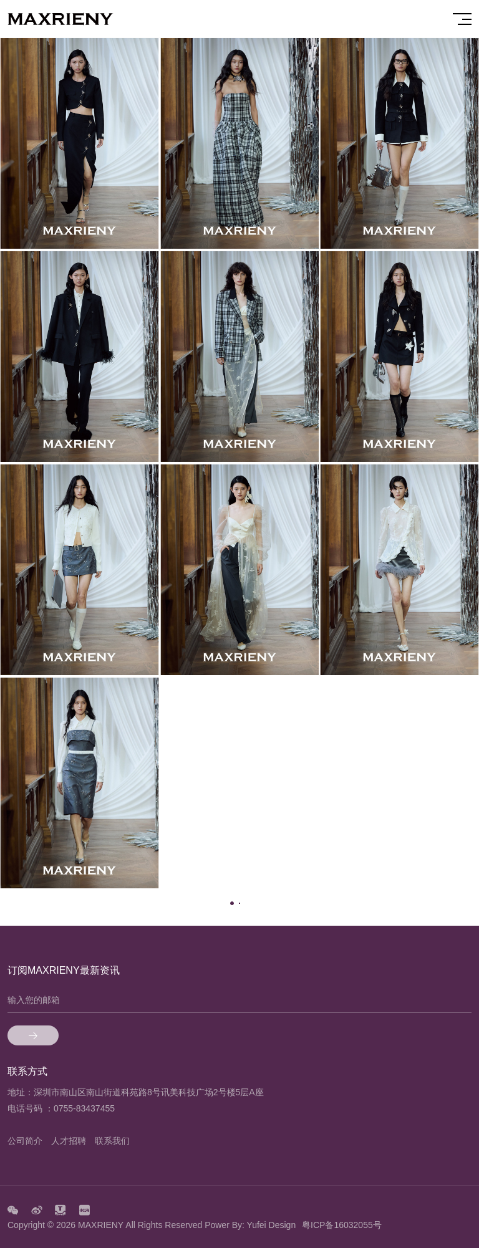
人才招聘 (68, 1141)
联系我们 (112, 1141)
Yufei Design (271, 1225)
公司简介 (24, 1141)
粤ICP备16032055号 (342, 1225)
